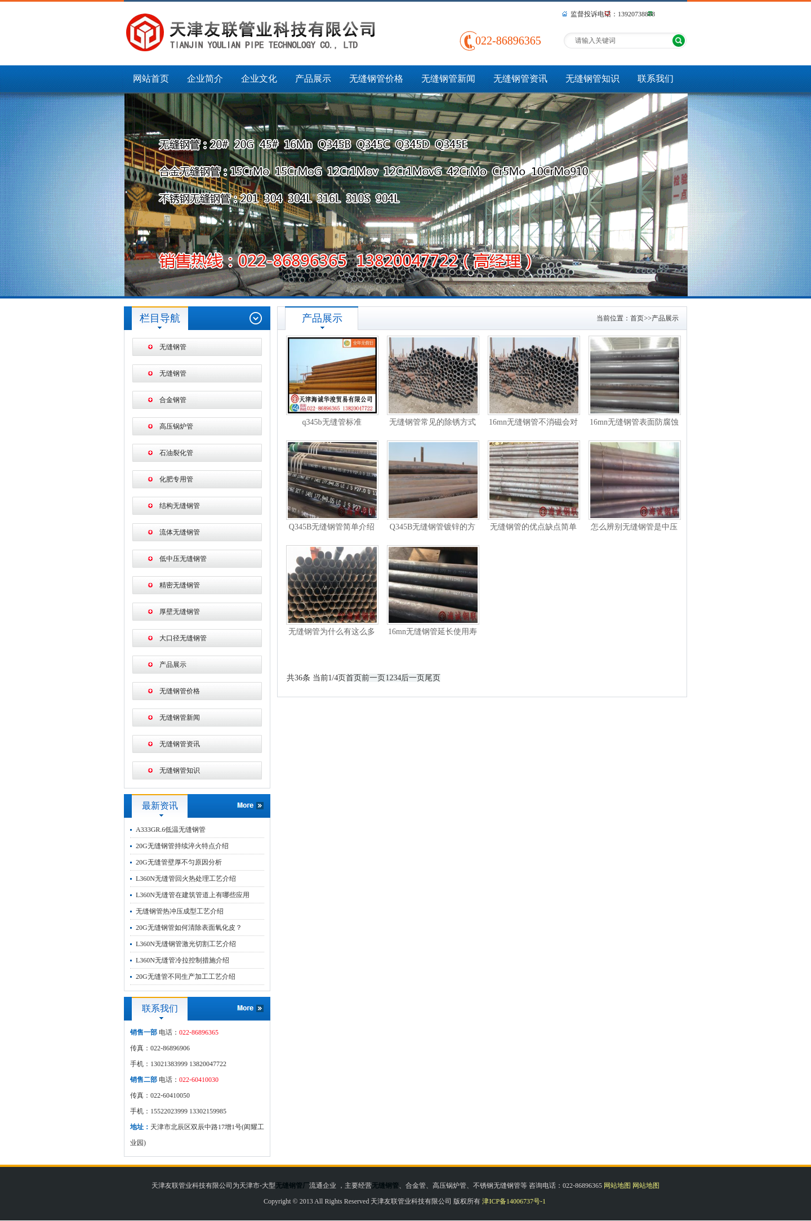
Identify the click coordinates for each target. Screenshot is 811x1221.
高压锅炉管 (176, 426)
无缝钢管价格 (376, 78)
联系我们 (656, 78)
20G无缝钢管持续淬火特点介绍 (182, 846)
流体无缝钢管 (179, 532)
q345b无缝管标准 (332, 422)
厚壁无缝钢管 (179, 612)
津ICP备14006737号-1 (514, 1201)
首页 (637, 318)
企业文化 (259, 78)
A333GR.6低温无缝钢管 (171, 830)
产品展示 (313, 78)
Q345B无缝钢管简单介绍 (332, 527)
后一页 (413, 678)
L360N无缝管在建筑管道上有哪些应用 (192, 895)
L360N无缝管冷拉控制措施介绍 (182, 960)
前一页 (373, 678)
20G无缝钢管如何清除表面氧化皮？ (189, 928)
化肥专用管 (176, 479)
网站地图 (617, 1185)
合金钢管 (172, 400)
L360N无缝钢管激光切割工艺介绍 (186, 944)
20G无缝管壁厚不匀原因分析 (179, 862)
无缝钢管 (172, 347)
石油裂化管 (176, 453)
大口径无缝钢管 (183, 638)
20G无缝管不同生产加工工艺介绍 (185, 977)
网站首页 (151, 78)
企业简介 (205, 78)
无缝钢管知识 (592, 78)
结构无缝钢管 (179, 506)
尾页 (432, 678)
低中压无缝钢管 (183, 559)
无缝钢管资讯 (520, 78)
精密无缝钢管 (179, 585)
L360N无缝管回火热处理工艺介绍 (186, 879)
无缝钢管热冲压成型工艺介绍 (180, 911)
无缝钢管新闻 (448, 78)
